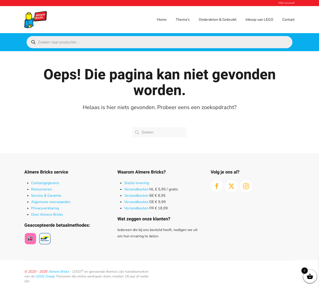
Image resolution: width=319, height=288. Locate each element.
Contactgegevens (45, 183)
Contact (288, 19)
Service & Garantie (46, 195)
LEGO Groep (45, 276)
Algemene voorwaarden (50, 201)
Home (162, 19)
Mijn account (286, 3)
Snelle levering (136, 183)
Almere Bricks (58, 271)
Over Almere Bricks (47, 214)
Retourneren (41, 189)
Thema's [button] (183, 19)
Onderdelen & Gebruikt (218, 19)
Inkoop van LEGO (259, 19)
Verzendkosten (136, 189)
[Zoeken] (159, 132)
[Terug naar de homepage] (35, 20)
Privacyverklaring (45, 208)
